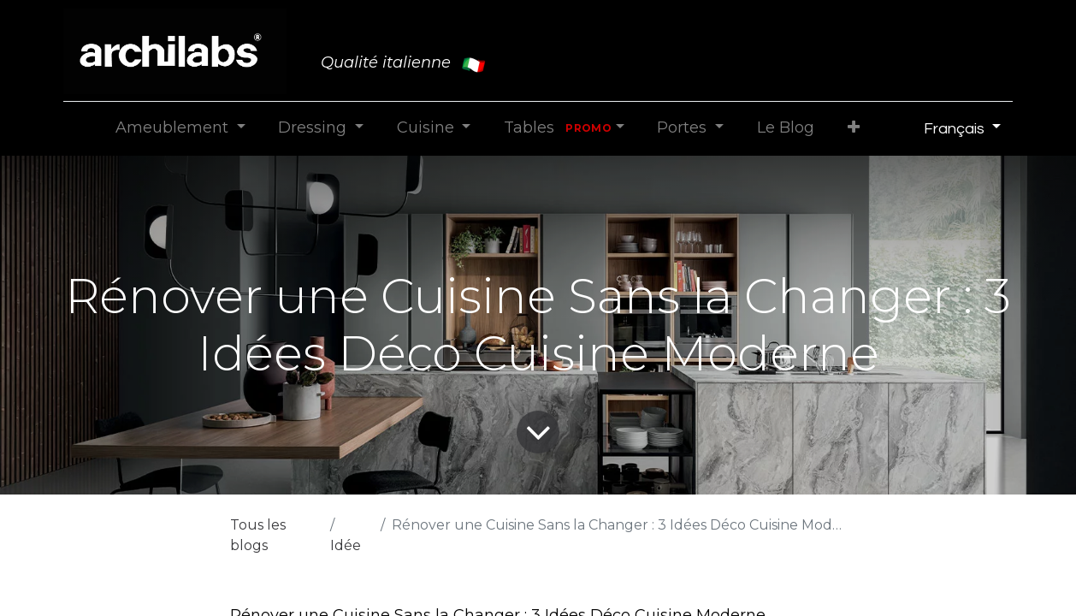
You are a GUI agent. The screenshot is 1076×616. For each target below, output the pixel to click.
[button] (853, 128)
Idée (345, 545)
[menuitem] (785, 128)
